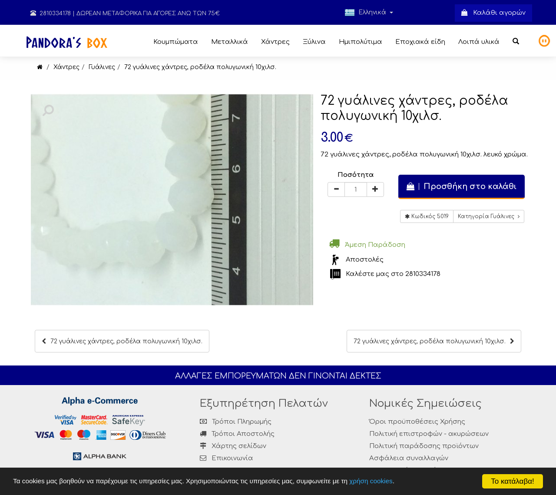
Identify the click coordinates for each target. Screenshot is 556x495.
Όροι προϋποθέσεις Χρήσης (417, 421)
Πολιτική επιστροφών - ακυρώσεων (429, 434)
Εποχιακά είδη (420, 42)
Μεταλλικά (229, 42)
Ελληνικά (368, 12)
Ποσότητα (356, 175)
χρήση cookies (370, 481)
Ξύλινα (314, 42)
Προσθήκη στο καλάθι (461, 186)
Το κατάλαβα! (512, 481)
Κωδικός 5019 (427, 216)
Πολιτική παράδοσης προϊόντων (424, 446)
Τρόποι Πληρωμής (235, 421)
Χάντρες (275, 42)
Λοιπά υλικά (479, 42)
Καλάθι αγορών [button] (493, 13)
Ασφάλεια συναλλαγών (408, 458)
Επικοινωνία (232, 458)
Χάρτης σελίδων (233, 446)
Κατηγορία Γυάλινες (489, 216)
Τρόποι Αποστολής (237, 434)
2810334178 (50, 13)
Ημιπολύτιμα (360, 42)
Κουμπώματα (175, 42)
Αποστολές (365, 259)
